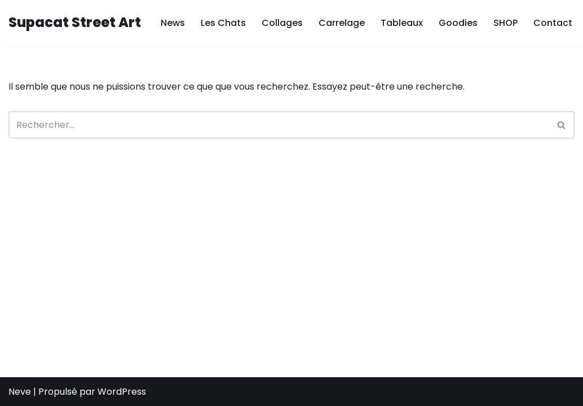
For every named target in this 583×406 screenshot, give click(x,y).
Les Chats (223, 22)
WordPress (122, 391)
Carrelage (342, 22)
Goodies (458, 22)
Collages (282, 22)
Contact (552, 22)
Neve (19, 391)
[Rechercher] (278, 125)
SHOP (505, 22)
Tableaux (402, 22)
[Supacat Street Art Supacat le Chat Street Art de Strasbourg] (74, 22)
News (173, 22)
